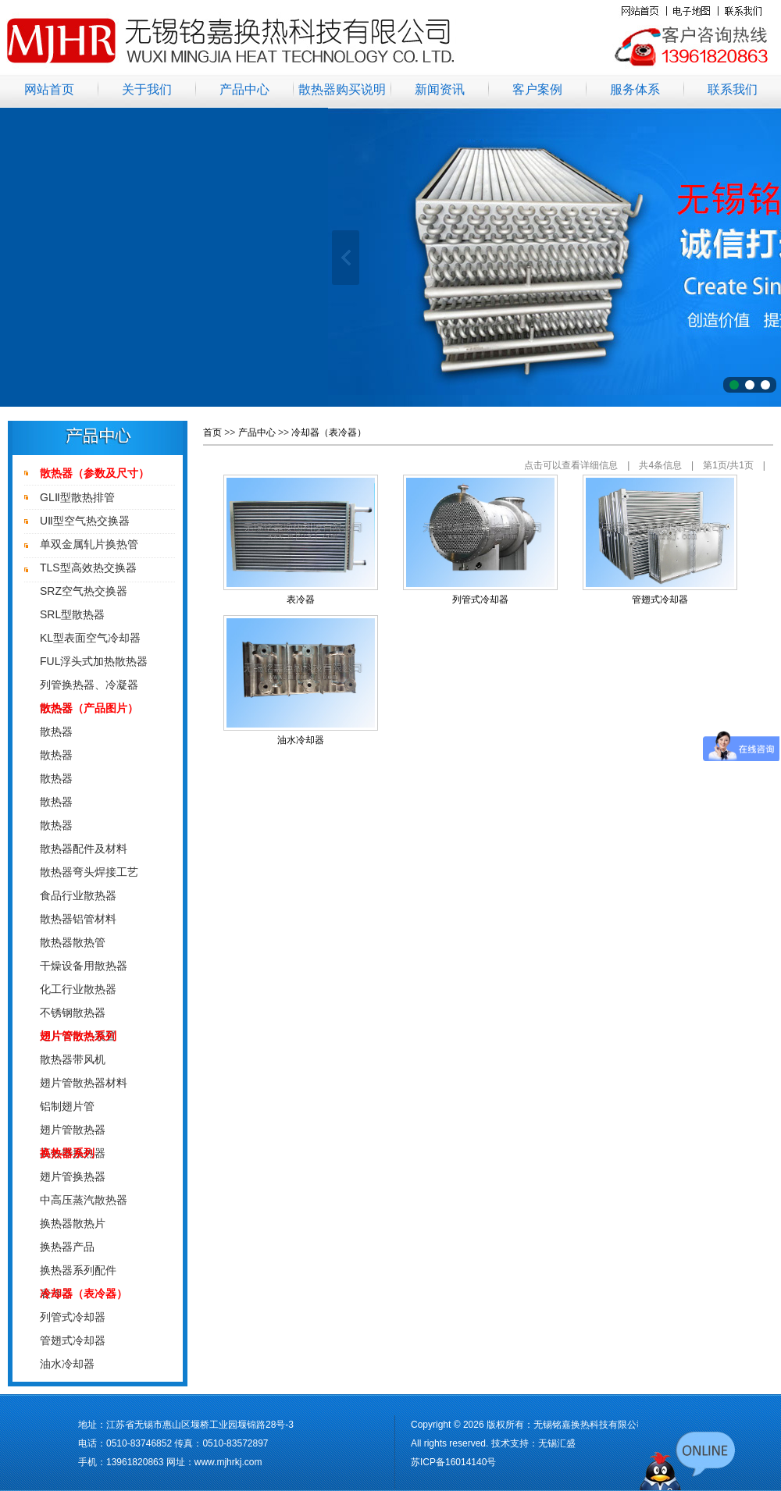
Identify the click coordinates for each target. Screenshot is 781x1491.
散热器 (56, 731)
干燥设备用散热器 (83, 965)
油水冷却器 (67, 1364)
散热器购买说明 (342, 89)
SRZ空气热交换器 (83, 591)
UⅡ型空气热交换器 (85, 520)
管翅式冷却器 (72, 1340)
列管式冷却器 (72, 1317)
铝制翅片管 (67, 1106)
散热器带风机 (72, 1059)
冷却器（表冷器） (328, 432)
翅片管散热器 (72, 1129)
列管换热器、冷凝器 (89, 684)
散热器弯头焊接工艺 (89, 872)
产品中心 (244, 89)
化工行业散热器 (78, 989)
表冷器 (301, 599)
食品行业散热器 (78, 895)
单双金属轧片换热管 (89, 544)
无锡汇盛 (557, 1443)
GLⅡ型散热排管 (77, 497)
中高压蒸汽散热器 (83, 1200)
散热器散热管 (72, 942)
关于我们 (147, 89)
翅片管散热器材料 (83, 1082)
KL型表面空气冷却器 (90, 638)
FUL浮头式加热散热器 (94, 661)
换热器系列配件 (78, 1270)
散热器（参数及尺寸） (94, 473)
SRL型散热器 (72, 614)
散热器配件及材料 (83, 848)
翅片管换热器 (72, 1176)
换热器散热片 (72, 1223)
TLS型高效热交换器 (88, 567)
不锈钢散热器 (72, 1012)
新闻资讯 (440, 89)
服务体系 (635, 89)
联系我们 (733, 89)
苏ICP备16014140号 (453, 1462)
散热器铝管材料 (78, 919)
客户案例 (537, 89)
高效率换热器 (72, 1153)
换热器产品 (67, 1246)
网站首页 (49, 89)
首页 (212, 432)
